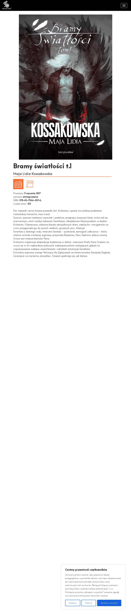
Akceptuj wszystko (109, 603)
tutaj (111, 588)
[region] (93, 587)
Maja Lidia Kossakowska (32, 174)
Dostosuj (73, 603)
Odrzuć (88, 603)
